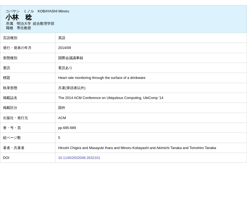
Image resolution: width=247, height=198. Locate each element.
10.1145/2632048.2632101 (79, 158)
